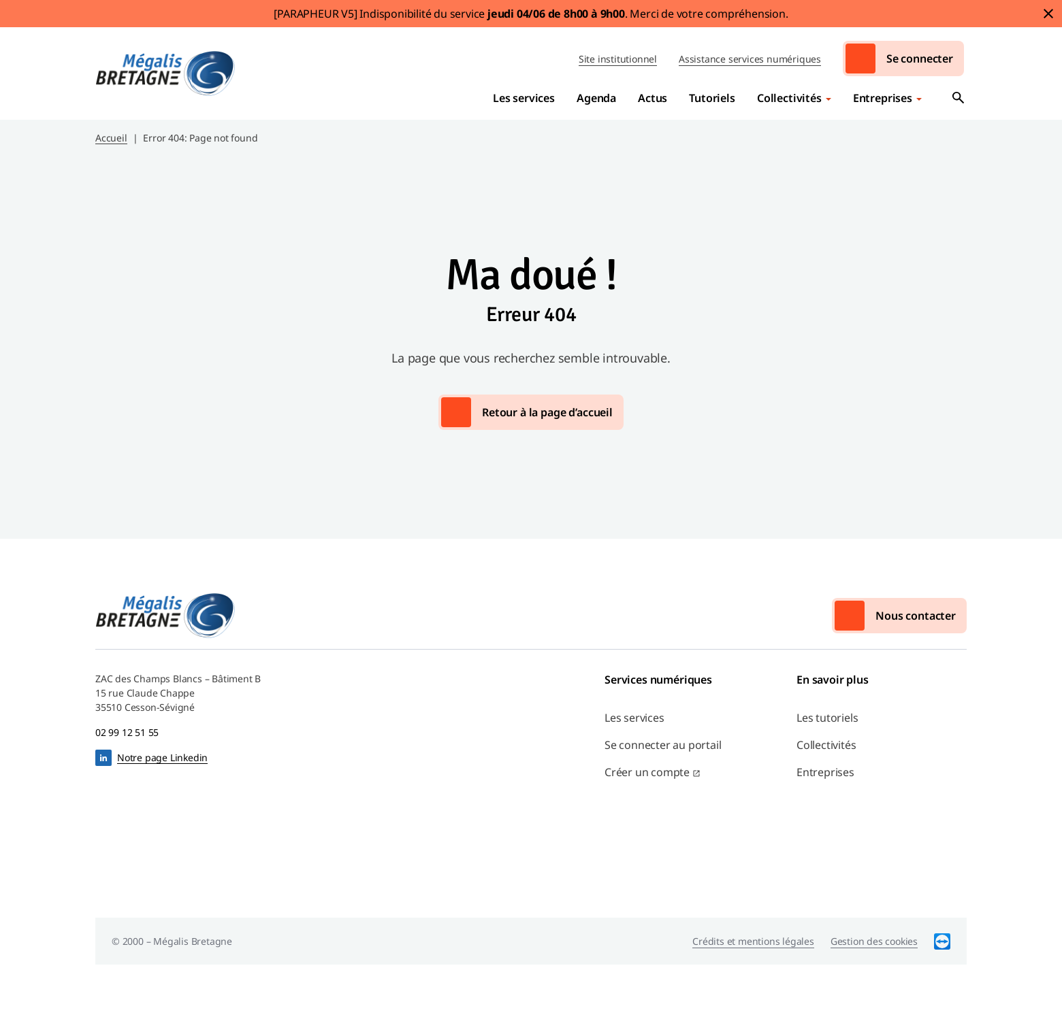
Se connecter (919, 58)
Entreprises (882, 97)
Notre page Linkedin (162, 757)
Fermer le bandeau (1048, 13)
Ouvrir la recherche (959, 98)
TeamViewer (942, 941)
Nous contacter (915, 615)
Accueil (111, 137)
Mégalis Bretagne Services (165, 73)
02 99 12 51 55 (127, 732)
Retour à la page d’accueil (547, 412)
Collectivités (789, 97)
